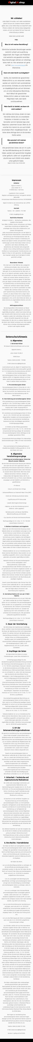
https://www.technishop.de (18, 65)
